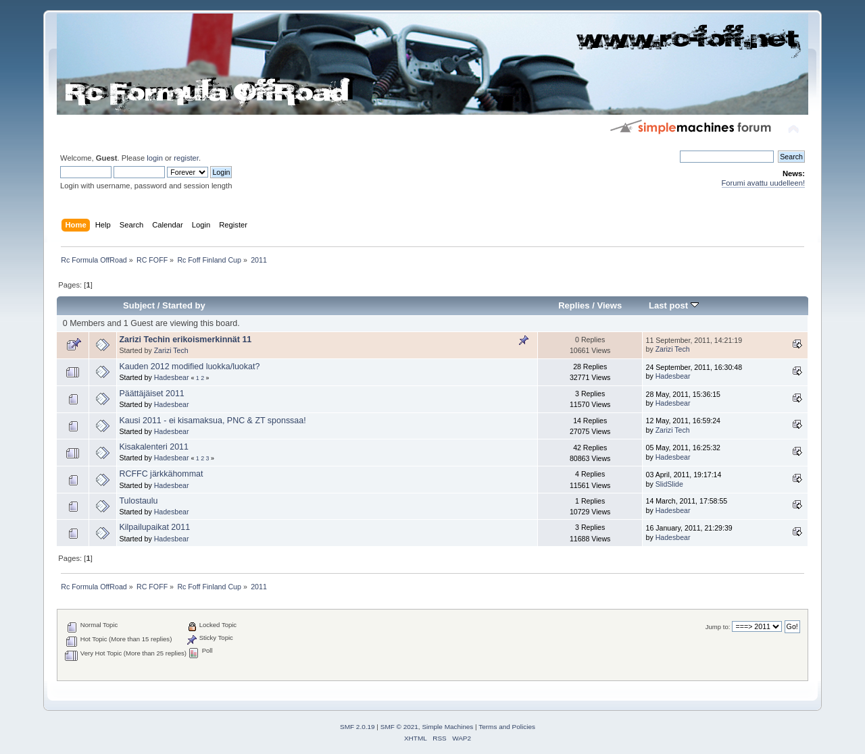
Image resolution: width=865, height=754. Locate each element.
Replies (573, 305)
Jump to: (718, 626)
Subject (139, 305)
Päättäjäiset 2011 (151, 393)
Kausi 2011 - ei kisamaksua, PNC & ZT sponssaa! (212, 420)
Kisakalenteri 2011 (154, 447)
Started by (183, 305)
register (186, 158)
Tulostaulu (138, 501)
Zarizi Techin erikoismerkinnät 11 (185, 339)
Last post (674, 305)
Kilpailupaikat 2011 (154, 527)
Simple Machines (447, 726)
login (155, 158)
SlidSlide (669, 484)
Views (609, 305)
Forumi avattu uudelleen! (763, 183)
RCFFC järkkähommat (161, 474)
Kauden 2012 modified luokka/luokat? (189, 366)
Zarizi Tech (171, 350)
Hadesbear (171, 377)
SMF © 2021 (399, 726)
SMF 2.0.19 (357, 726)
